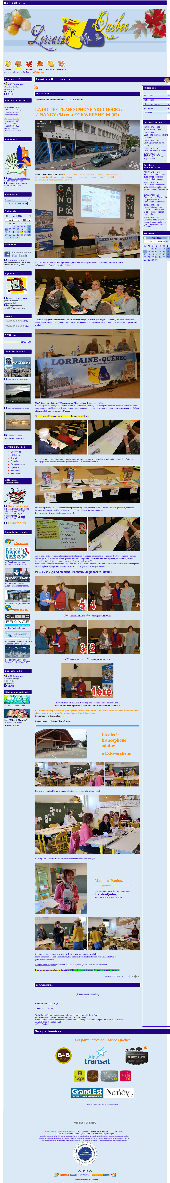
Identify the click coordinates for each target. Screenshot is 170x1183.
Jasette (29, 72)
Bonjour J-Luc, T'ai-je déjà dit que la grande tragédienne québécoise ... (156, 199)
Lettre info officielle (16, 583)
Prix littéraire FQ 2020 (15, 518)
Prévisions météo (13, 320)
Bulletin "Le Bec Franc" (15, 662)
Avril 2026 (156, 238)
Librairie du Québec (16, 604)
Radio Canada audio (16, 706)
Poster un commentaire (87, 994)
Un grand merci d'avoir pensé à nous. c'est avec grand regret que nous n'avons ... (155, 223)
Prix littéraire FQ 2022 (15, 513)
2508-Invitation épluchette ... (156, 151)
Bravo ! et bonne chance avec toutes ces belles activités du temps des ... (155, 176)
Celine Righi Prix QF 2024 (17, 509)
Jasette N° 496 (12, 126)
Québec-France (16, 628)
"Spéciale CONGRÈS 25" (16, 644)
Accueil (20, 72)
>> (167, 242)
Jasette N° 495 (12, 121)
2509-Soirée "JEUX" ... (154, 129)
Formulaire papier (13, 186)
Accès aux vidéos (14, 723)
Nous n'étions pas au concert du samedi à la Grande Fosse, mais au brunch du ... (154, 210)
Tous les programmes (17, 562)
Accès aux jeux (13, 725)
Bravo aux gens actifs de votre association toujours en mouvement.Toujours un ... (156, 188)
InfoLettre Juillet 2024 (17, 564)
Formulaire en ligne (14, 181)
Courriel (11, 94)
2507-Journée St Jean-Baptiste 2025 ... (154, 157)
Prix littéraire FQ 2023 (15, 511)
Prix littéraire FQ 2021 (15, 516)
